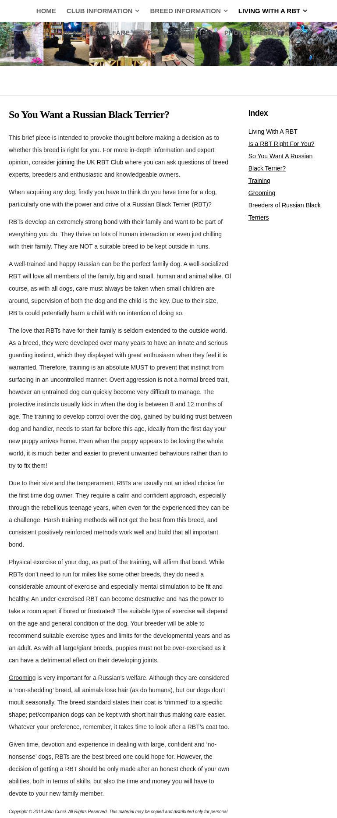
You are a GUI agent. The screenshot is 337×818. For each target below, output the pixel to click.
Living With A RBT (273, 131)
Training (259, 180)
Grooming (261, 192)
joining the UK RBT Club (90, 162)
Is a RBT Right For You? (281, 143)
